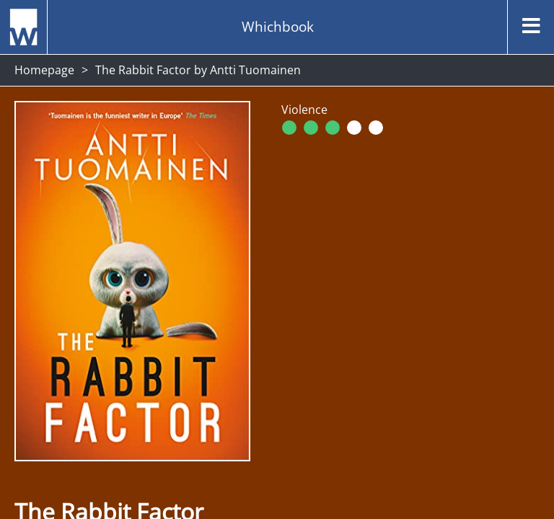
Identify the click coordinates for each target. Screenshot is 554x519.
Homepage (44, 70)
